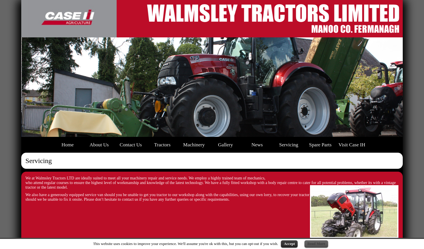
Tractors (162, 145)
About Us (99, 145)
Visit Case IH (351, 145)
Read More (316, 244)
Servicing (288, 145)
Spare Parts (320, 145)
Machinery (194, 145)
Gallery (225, 145)
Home (67, 145)
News (257, 145)
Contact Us (131, 145)
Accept (289, 244)
